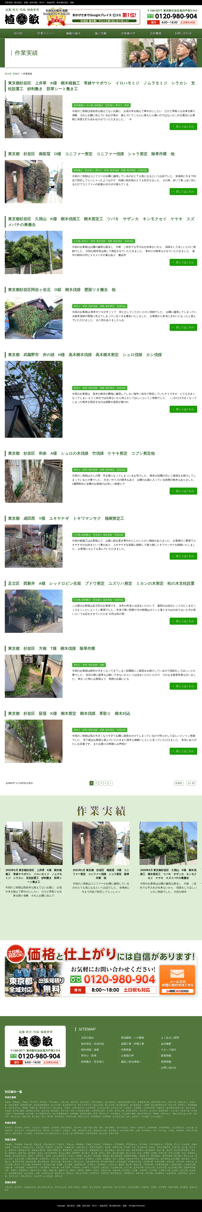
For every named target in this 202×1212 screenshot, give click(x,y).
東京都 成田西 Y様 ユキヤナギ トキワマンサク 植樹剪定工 (66, 518)
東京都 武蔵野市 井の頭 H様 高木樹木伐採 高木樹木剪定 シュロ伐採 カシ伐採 (85, 355)
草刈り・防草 (89, 1055)
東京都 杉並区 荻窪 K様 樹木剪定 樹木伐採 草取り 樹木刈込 (69, 713)
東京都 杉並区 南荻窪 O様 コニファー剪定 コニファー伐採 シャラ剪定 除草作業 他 (91, 154)
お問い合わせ (168, 1067)
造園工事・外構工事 (132, 1043)
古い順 (191, 783)
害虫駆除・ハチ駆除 (132, 1037)
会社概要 (166, 1043)
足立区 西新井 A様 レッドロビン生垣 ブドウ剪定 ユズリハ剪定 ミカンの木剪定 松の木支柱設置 (101, 583)
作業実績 (126, 1049)
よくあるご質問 (170, 1037)
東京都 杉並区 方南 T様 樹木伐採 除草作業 (51, 648)
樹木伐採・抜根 (90, 1049)
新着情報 (166, 1055)
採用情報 (166, 1061)
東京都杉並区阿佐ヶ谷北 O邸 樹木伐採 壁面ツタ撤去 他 (61, 290)
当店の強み (87, 1037)
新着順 (178, 783)
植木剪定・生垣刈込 (92, 1043)
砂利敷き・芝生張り (92, 1061)
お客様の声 (127, 1055)
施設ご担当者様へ (131, 1061)
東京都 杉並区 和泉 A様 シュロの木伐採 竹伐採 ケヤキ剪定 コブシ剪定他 (83, 453)
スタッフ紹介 (168, 1049)
